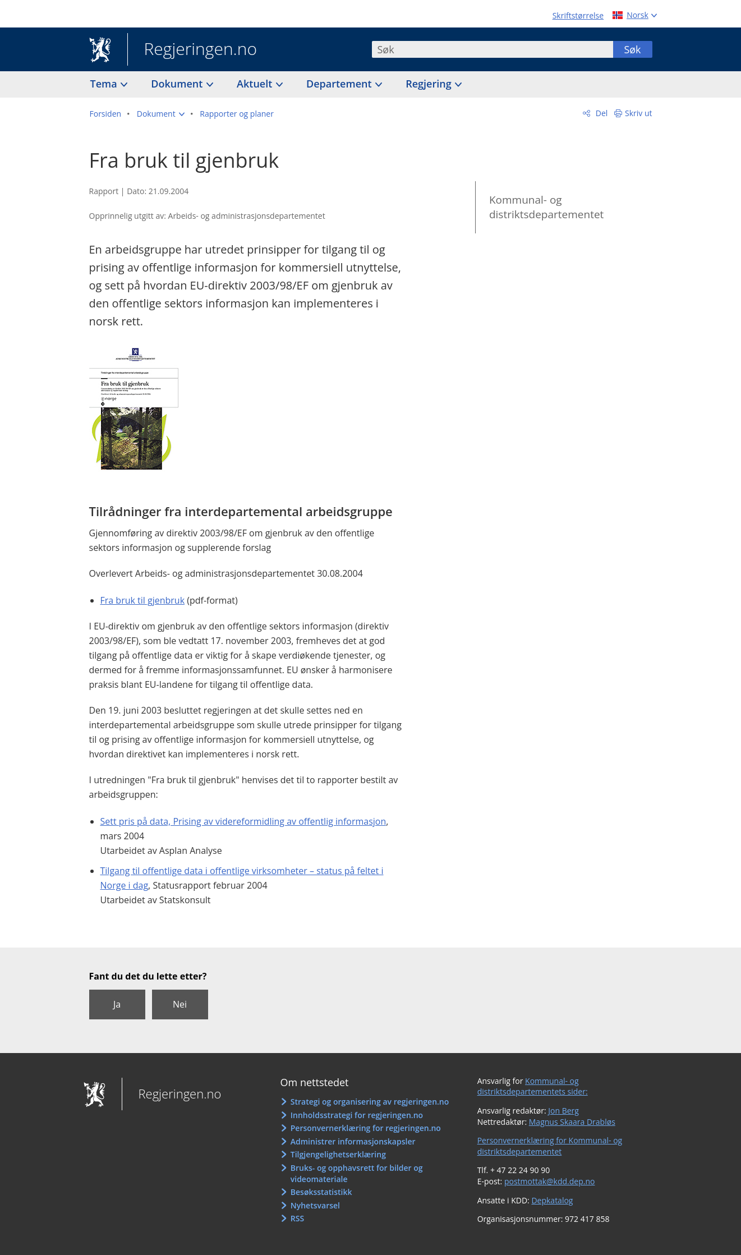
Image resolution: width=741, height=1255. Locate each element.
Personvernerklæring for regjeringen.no (366, 1128)
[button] (161, 113)
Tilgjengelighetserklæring (338, 1154)
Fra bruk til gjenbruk (142, 600)
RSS (297, 1218)
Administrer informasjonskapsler (353, 1141)
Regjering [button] (430, 83)
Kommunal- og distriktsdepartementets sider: (532, 1086)
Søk (632, 49)
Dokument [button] (178, 83)
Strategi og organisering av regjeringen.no (370, 1101)
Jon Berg (563, 1110)
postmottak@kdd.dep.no (549, 1181)
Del (600, 113)
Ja (117, 1004)
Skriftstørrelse (578, 15)
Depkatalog (552, 1200)
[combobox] (492, 49)
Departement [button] (340, 83)
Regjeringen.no (192, 50)
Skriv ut (638, 113)
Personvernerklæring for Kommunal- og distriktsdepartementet (550, 1146)
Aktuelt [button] (256, 83)
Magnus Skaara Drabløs (572, 1121)
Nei (180, 1004)
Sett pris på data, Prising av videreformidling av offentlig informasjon (243, 821)
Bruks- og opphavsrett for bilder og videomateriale (357, 1173)
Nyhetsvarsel (315, 1205)
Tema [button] (105, 83)
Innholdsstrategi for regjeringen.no (357, 1115)
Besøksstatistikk (321, 1192)
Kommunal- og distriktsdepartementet (546, 207)
